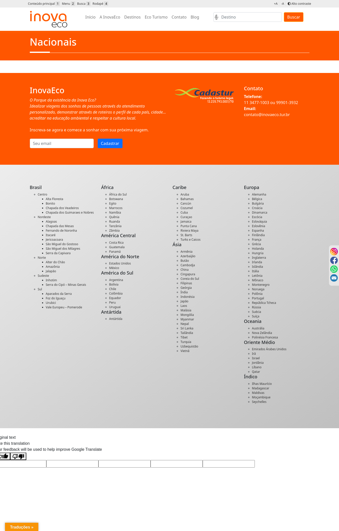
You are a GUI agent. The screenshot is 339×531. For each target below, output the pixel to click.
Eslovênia (258, 226)
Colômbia (116, 293)
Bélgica (257, 199)
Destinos (132, 17)
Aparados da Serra (59, 294)
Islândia (257, 266)
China (185, 270)
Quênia (114, 217)
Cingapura (188, 274)
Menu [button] (68, 4)
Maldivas (258, 393)
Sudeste (43, 276)
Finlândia (258, 235)
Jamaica (186, 221)
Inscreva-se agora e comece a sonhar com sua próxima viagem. (89, 130)
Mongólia (187, 315)
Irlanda (257, 262)
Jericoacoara (54, 239)
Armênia (187, 251)
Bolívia (114, 284)
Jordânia (258, 363)
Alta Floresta (54, 199)
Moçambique (261, 397)
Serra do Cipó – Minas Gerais (66, 285)
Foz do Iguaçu (56, 298)
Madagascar (260, 388)
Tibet (184, 337)
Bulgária (258, 203)
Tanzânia (115, 226)
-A (282, 4)
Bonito (50, 203)
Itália (255, 271)
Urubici (51, 303)
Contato (179, 17)
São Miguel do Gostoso (62, 244)
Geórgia (186, 288)
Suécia (256, 312)
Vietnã (185, 351)
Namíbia (115, 212)
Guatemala (117, 247)
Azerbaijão (188, 256)
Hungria (258, 253)
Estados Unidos (120, 263)
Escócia (257, 217)
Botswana (116, 199)
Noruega (258, 289)
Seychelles (259, 402)
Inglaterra (259, 257)
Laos (184, 306)
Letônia (257, 276)
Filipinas (186, 283)
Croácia (257, 208)
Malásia (186, 310)
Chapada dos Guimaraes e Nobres (70, 212)
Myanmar (187, 319)
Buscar (293, 17)
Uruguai (115, 307)
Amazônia (53, 266)
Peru (112, 302)
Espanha (258, 230)
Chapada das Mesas (60, 226)
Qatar (256, 372)
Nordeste (44, 217)
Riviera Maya (190, 230)
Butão (185, 260)
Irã (254, 353)
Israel (256, 358)
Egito (113, 203)
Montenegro (261, 285)
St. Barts (186, 235)
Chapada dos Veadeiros (62, 208)
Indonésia (188, 297)
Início (90, 17)
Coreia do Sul (190, 279)
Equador (115, 298)
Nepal (185, 324)
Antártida (116, 319)
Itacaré (51, 235)
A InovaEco (109, 17)
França (257, 239)
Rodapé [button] (100, 4)
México (114, 268)
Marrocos (116, 208)
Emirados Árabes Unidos (269, 349)
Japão (184, 301)
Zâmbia (114, 230)
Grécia (256, 244)
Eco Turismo (156, 17)
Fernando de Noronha (61, 230)
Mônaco (257, 280)
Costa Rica (116, 242)
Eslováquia (259, 221)
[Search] (247, 17)
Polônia (257, 294)
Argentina (116, 280)
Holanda (258, 248)
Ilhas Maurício (262, 384)
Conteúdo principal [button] (44, 4)
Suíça (256, 316)
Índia (184, 292)
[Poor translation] (18, 456)
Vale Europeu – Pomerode (64, 307)
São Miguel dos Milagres (63, 248)
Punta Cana (189, 226)
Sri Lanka (187, 328)
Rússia (256, 307)
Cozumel (187, 208)
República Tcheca (264, 303)
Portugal (258, 298)
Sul (40, 289)
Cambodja (188, 265)
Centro (42, 194)
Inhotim (51, 280)
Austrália (258, 328)
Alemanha (259, 194)
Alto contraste (299, 4)
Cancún (186, 203)
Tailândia (187, 333)
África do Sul (118, 194)
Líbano (257, 367)
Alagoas (51, 221)
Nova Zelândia (262, 333)
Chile (112, 289)
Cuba (184, 212)
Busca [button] (83, 4)
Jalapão (51, 271)
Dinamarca (259, 212)
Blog (195, 17)
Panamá (115, 251)
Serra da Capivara (58, 253)
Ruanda (114, 221)
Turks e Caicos (191, 239)
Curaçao (186, 217)
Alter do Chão (55, 262)
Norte (42, 257)
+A (276, 4)
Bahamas (187, 199)
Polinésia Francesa (265, 337)
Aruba (185, 194)
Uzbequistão (189, 346)
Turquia (186, 342)
